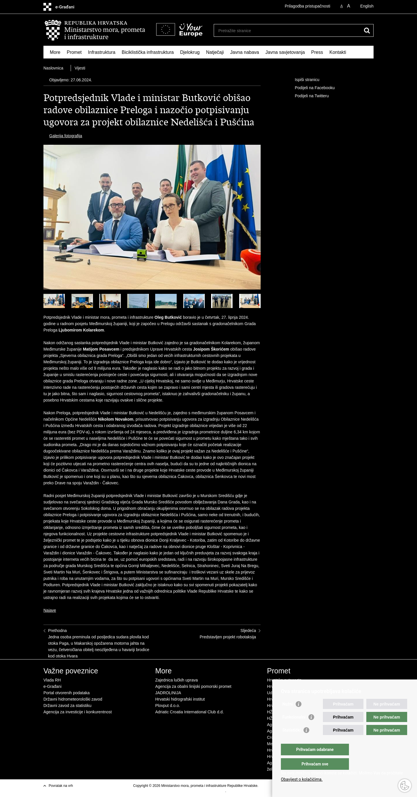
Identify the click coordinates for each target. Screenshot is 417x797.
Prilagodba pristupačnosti (307, 6)
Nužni (287, 715)
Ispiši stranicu (303, 80)
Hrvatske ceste (280, 686)
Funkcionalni (294, 728)
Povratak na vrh (61, 786)
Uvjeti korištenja (271, 786)
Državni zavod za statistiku (67, 705)
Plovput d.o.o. (167, 705)
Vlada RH (52, 680)
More (55, 52)
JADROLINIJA (168, 692)
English (367, 6)
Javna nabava (244, 52)
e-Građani (52, 686)
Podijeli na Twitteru (308, 96)
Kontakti (338, 52)
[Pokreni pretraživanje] (367, 30)
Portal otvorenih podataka (66, 692)
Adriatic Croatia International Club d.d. (189, 712)
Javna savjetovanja (285, 52)
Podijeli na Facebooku (311, 88)
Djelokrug (190, 52)
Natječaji (215, 52)
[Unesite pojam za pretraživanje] (288, 30)
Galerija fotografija (65, 135)
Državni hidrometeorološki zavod (72, 699)
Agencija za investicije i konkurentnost (77, 712)
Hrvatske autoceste (284, 680)
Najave (49, 610)
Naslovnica (53, 68)
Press (317, 52)
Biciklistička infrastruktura (148, 52)
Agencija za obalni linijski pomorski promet (193, 686)
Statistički (291, 741)
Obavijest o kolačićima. (302, 779)
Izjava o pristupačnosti (208, 791)
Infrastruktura (101, 52)
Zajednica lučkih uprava (176, 680)
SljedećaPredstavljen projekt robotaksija (228, 633)
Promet (74, 52)
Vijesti (79, 68)
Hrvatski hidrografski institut (180, 699)
